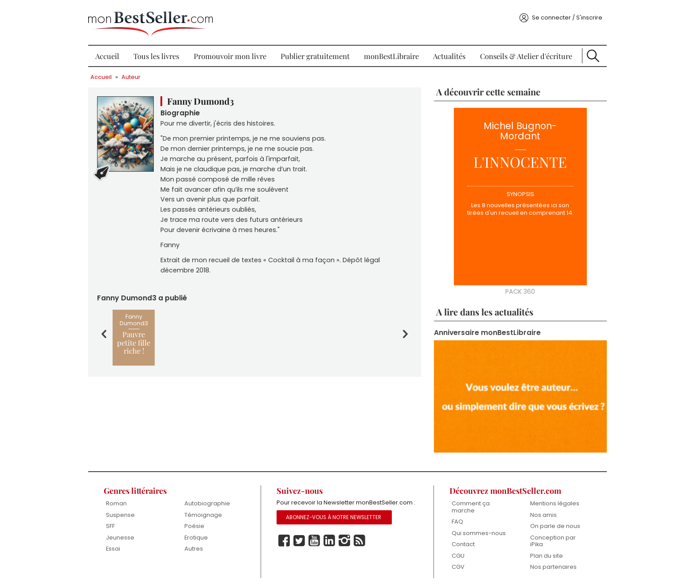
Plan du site (542, 551)
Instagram (346, 546)
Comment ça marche (468, 502)
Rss (361, 546)
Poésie (199, 521)
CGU (455, 551)
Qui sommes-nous (476, 528)
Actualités (447, 53)
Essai (119, 544)
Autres (198, 544)
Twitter (301, 546)
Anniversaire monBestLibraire (485, 331)
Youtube (316, 546)
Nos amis (539, 510)
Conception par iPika (548, 536)
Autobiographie (211, 498)
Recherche (587, 53)
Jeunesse (126, 532)
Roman (122, 498)
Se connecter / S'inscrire (560, 15)
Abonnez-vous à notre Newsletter (335, 522)
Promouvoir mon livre (232, 53)
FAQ (455, 516)
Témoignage (207, 510)
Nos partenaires (549, 562)
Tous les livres (161, 53)
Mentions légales (550, 498)
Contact (460, 539)
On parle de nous (551, 521)
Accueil (113, 53)
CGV (455, 562)
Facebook (286, 546)
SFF (116, 521)
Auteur (137, 74)
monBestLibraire (390, 53)
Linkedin (331, 546)
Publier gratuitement (316, 53)
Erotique (200, 532)
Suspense (126, 510)
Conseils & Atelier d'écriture (522, 53)
